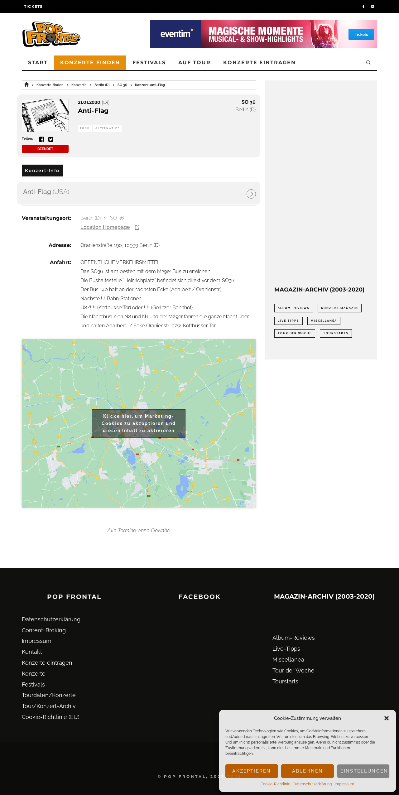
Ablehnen (307, 771)
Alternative (107, 128)
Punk (84, 128)
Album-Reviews (293, 637)
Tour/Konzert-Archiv (49, 706)
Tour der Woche (293, 670)
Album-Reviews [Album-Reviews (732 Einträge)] (294, 308)
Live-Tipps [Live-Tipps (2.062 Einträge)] (288, 320)
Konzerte (34, 673)
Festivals (149, 62)
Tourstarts (285, 681)
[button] (386, 718)
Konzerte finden (90, 62)
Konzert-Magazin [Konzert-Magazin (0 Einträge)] (339, 308)
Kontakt (32, 651)
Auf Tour (194, 62)
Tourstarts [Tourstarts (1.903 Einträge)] (336, 333)
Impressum (344, 784)
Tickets (33, 6)
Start (38, 62)
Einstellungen (364, 771)
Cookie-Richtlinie (275, 784)
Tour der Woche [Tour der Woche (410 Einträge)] (295, 333)
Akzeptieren (251, 771)
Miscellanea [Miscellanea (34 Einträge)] (324, 320)
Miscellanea (288, 659)
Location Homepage (105, 227)
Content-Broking (44, 630)
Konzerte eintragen (259, 62)
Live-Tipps (286, 648)
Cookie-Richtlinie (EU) (50, 717)
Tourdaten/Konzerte (49, 695)
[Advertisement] (321, 183)
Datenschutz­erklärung (312, 784)
